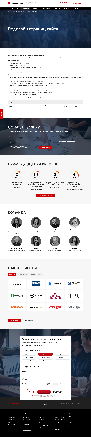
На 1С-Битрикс (27, 418)
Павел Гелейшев (74, 229)
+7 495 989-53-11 (64, 2)
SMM (40, 424)
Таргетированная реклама (44, 426)
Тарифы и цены (12, 416)
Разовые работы (12, 426)
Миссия (70, 425)
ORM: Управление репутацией (60, 428)
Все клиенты (12, 274)
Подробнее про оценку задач (45, 195)
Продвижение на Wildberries (60, 420)
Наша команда (72, 423)
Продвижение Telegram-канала (44, 430)
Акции (70, 428)
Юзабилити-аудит (27, 422)
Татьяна (36, 229)
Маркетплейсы (57, 413)
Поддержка (26, 413)
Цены (70, 413)
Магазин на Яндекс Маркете (60, 424)
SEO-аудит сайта (12, 424)
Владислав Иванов (16, 248)
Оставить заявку (45, 147)
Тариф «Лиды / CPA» (13, 420)
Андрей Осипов (55, 229)
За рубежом (11, 422)
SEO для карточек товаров (59, 416)
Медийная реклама (13, 433)
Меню (1, 115)
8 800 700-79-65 (64, 4)
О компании (71, 416)
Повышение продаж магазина (60, 418)
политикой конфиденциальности (22, 147)
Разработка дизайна (28, 433)
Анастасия (74, 248)
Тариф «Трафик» (12, 418)
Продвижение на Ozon (59, 422)
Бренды (33, 274)
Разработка (26, 426)
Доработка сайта (27, 420)
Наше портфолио (28, 320)
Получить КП (44, 392)
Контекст (41, 413)
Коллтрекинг (41, 420)
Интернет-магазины (23, 274)
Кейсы (70, 419)
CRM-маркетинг (57, 431)
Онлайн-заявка (77, 3)
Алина (55, 248)
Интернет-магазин (28, 431)
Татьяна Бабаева (16, 229)
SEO (10, 413)
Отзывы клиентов (14, 320)
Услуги (39, 274)
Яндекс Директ (42, 418)
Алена (36, 248)
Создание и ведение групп (44, 432)
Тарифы (25, 416)
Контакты (71, 430)
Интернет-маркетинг (13, 430)
